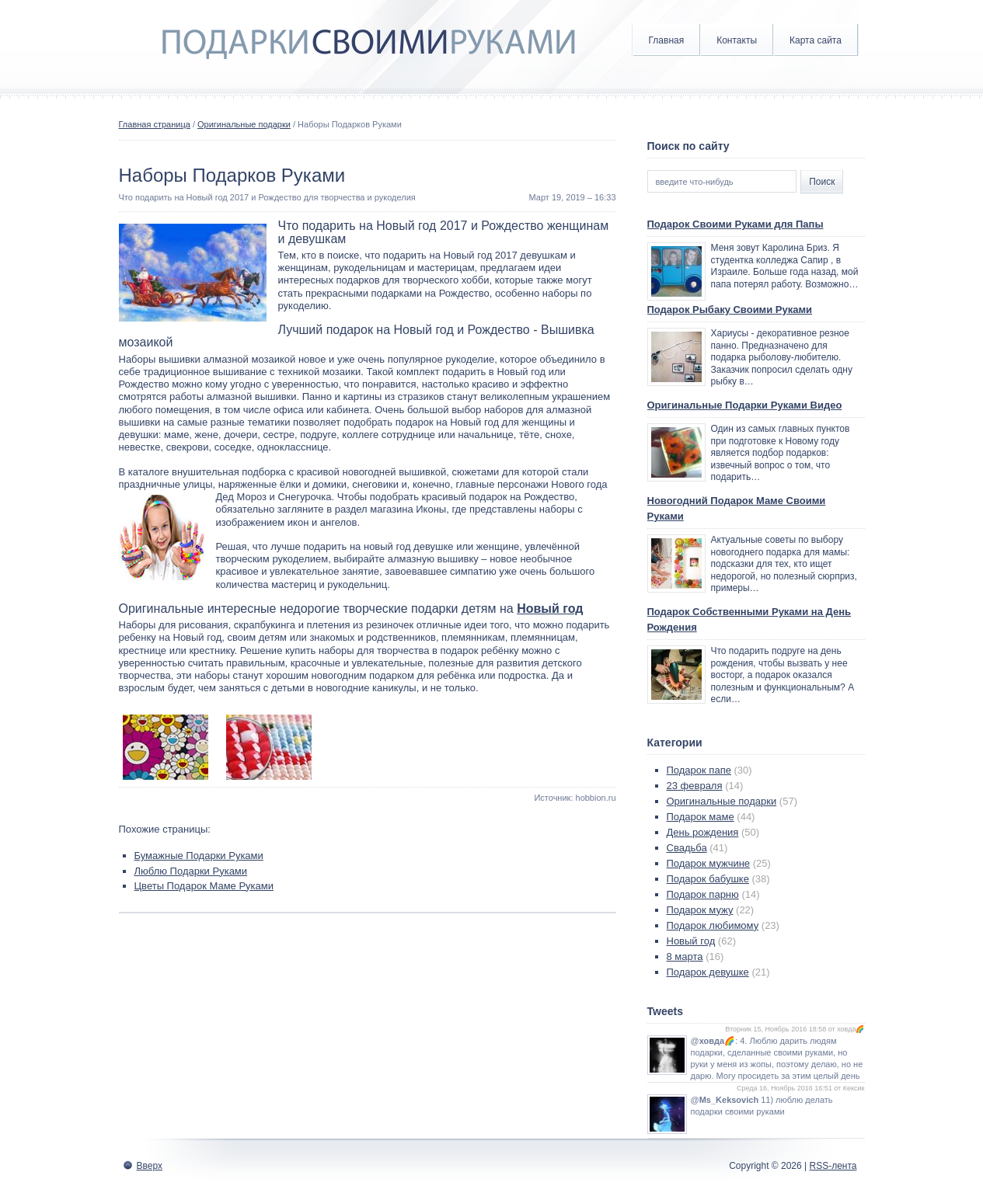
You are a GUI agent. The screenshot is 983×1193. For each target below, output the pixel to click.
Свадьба (687, 848)
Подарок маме (700, 817)
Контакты (736, 40)
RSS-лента (832, 1165)
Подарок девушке (708, 972)
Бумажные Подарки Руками (198, 855)
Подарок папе (699, 770)
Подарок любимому (713, 925)
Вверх (149, 1165)
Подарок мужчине (709, 863)
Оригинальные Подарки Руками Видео (744, 405)
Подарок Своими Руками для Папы (735, 224)
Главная (667, 40)
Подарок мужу (700, 910)
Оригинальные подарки (244, 124)
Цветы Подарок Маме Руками (204, 886)
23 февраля (695, 785)
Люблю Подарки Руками (191, 871)
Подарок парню (703, 894)
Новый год (550, 608)
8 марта (685, 956)
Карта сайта (816, 40)
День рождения (703, 832)
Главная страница (154, 124)
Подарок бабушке (708, 879)
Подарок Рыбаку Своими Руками (730, 309)
